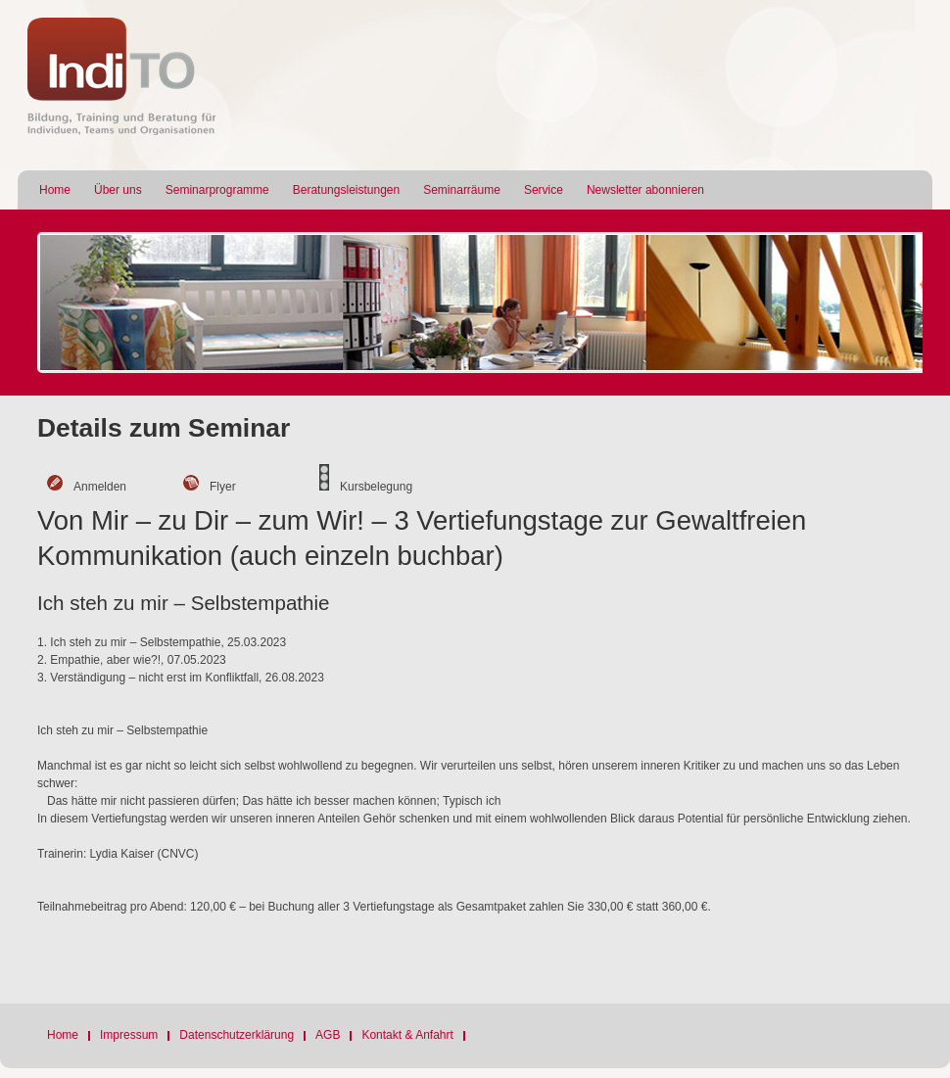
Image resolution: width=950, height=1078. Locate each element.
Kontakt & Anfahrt (406, 1035)
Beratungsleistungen (346, 190)
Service (543, 190)
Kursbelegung (376, 486)
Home (55, 190)
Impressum (129, 1035)
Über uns (118, 190)
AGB (327, 1035)
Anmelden (99, 486)
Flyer (223, 486)
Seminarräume (461, 190)
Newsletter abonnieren (645, 190)
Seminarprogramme (217, 190)
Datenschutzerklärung (236, 1035)
